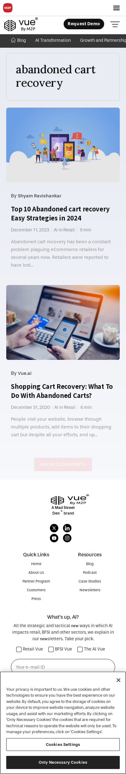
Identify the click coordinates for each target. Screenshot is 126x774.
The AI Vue (91, 649)
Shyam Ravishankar (39, 196)
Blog (18, 40)
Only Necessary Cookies (63, 762)
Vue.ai (25, 373)
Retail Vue (30, 649)
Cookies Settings (63, 744)
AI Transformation (53, 40)
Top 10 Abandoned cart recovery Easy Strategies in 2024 (60, 213)
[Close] (118, 680)
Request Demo (84, 24)
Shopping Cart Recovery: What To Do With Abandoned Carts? (62, 391)
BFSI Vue (60, 649)
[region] (63, 722)
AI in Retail (64, 230)
